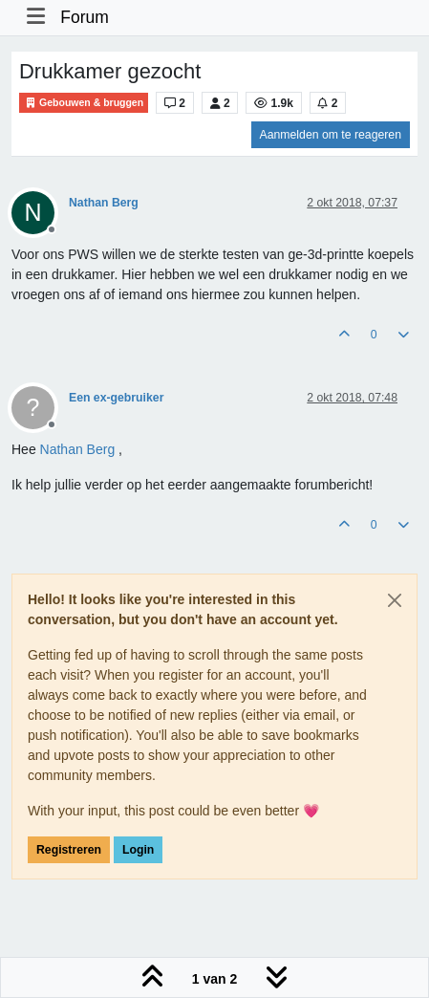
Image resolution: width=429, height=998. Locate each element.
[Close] (395, 600)
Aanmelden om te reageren (330, 134)
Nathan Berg (104, 202)
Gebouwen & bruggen (83, 103)
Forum (84, 17)
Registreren (68, 850)
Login (138, 850)
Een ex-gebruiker (116, 397)
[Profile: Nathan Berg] (78, 449)
